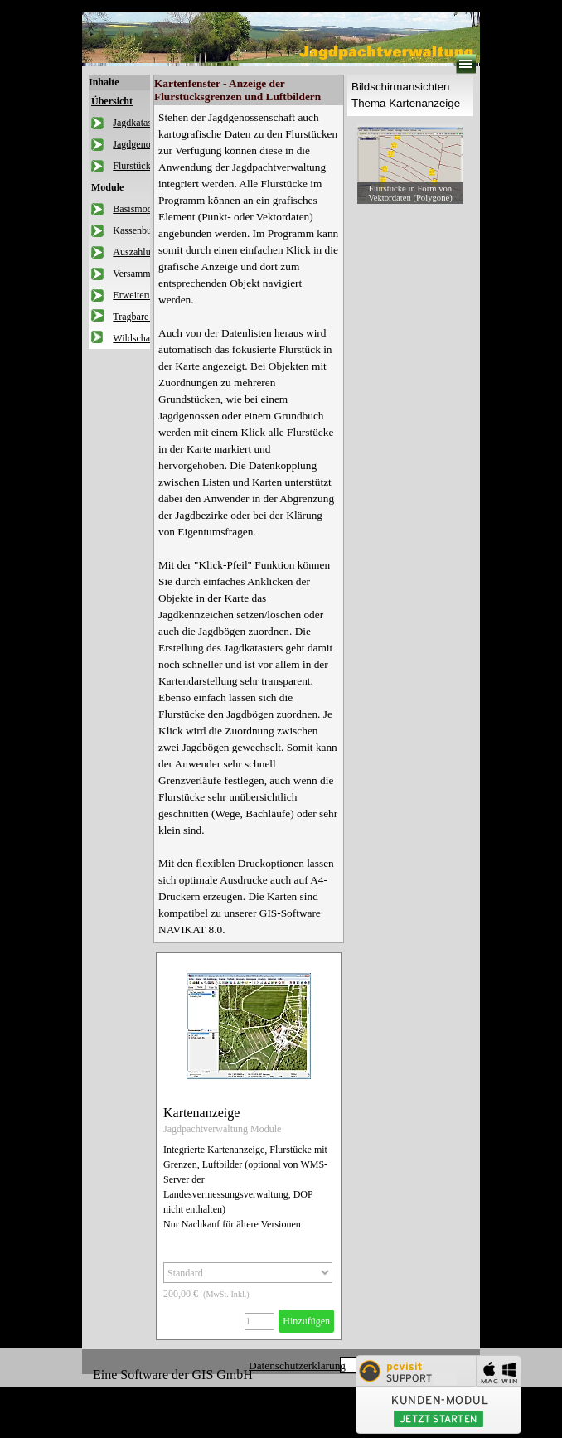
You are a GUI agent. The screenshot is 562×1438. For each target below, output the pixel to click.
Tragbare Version (147, 316)
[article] (249, 1146)
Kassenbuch (137, 230)
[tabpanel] (248, 523)
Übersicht (112, 101)
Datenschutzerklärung (297, 1365)
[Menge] (259, 1321)
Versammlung (140, 273)
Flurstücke (134, 166)
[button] (410, 164)
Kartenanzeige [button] (201, 1113)
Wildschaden (138, 338)
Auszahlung (136, 252)
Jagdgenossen (140, 144)
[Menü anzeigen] (466, 64)
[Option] (247, 1272)
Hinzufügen (306, 1321)
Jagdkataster (137, 122)
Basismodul (136, 209)
